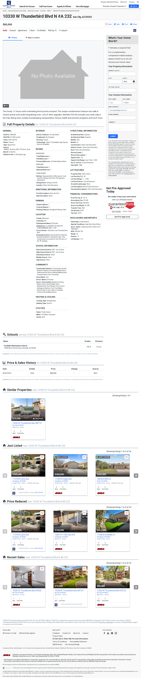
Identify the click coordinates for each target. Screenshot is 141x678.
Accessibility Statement (78, 642)
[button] (134, 6)
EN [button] (138, 2)
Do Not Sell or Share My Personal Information (70, 639)
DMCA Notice (57, 644)
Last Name (126, 99)
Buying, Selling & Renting (109, 2)
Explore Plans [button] (112, 668)
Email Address (113, 107)
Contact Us (66, 633)
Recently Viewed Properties (114, 6)
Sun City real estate (106, 622)
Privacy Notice (112, 175)
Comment (111, 122)
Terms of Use (128, 173)
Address (113, 70)
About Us (123, 2)
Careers (132, 2)
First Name (112, 99)
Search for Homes (27, 6)
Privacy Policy (58, 636)
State (125, 78)
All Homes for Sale (9, 633)
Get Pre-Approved (122, 217)
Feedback (56, 633)
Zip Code (113, 87)
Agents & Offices (64, 6)
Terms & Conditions (60, 642)
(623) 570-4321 (39, 492)
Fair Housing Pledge (72, 644)
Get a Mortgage (83, 6)
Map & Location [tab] (32, 38)
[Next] (136, 475)
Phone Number (113, 114)
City (110, 78)
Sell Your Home (46, 6)
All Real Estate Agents (27, 633)
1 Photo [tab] (12, 38)
